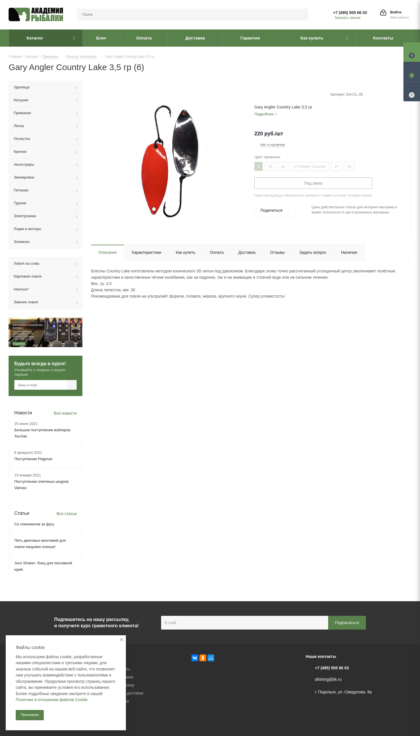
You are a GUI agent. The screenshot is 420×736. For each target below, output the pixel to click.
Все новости (65, 413)
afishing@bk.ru (328, 679)
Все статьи (67, 513)
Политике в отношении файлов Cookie (52, 699)
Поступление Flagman (33, 459)
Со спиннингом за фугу (34, 524)
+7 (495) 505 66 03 (350, 12)
